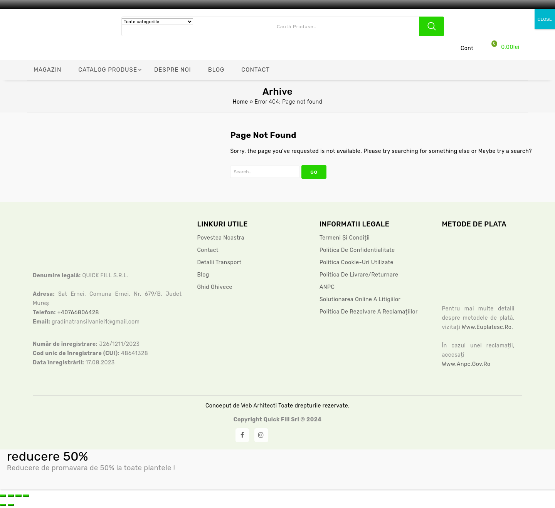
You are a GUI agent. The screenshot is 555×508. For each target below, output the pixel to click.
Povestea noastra (220, 238)
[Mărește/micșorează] (3, 496)
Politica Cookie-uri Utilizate (357, 262)
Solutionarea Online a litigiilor (360, 299)
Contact (208, 250)
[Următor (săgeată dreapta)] (11, 505)
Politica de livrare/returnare (359, 275)
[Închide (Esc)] (26, 496)
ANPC (327, 287)
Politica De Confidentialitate (357, 250)
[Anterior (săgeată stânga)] (3, 505)
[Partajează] (18, 496)
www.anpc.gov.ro (466, 364)
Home (240, 102)
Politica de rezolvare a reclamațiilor (369, 311)
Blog (203, 275)
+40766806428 (78, 312)
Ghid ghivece (214, 287)
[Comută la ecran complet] (11, 496)
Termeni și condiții (345, 238)
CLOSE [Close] (545, 19)
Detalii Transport (219, 262)
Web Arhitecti (259, 405)
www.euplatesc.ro (486, 327)
